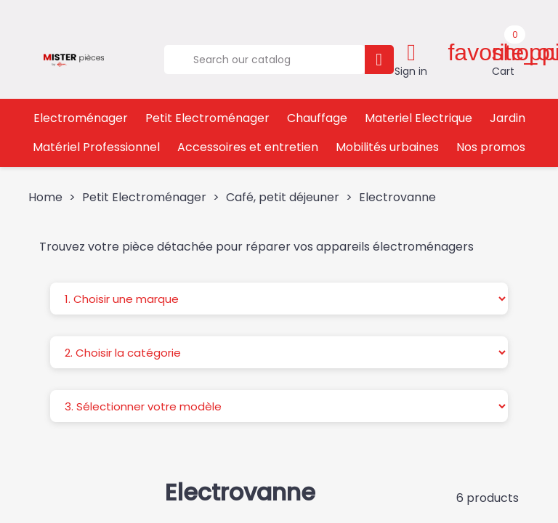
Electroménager (80, 118)
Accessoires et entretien (247, 147)
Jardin (507, 118)
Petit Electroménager (207, 118)
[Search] (264, 59)
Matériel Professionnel (96, 147)
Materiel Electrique (418, 118)
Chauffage (317, 118)
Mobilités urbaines (387, 147)
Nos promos (490, 147)
